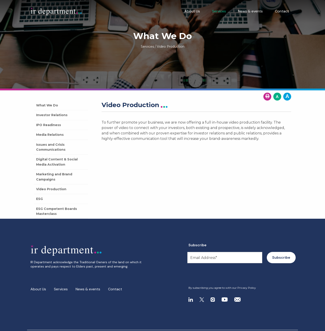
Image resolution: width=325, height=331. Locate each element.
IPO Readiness (48, 125)
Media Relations (50, 135)
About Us (192, 11)
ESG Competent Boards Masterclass (56, 211)
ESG (39, 199)
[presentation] (215, 275)
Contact (282, 11)
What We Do (47, 105)
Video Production (51, 189)
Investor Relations (51, 115)
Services (219, 11)
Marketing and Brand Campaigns (54, 176)
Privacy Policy (246, 287)
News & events (250, 11)
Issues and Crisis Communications (50, 147)
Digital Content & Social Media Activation (57, 161)
